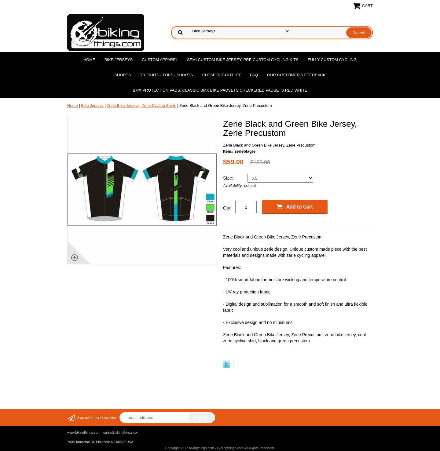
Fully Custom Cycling (332, 59)
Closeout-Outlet (221, 75)
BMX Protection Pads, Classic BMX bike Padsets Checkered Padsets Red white (220, 90)
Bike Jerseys (119, 59)
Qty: (227, 207)
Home (89, 59)
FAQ (254, 75)
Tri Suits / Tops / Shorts (166, 75)
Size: (229, 177)
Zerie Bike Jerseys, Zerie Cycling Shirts (141, 105)
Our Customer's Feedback (296, 75)
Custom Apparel (160, 59)
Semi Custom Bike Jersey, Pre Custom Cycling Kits (243, 59)
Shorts (122, 75)
